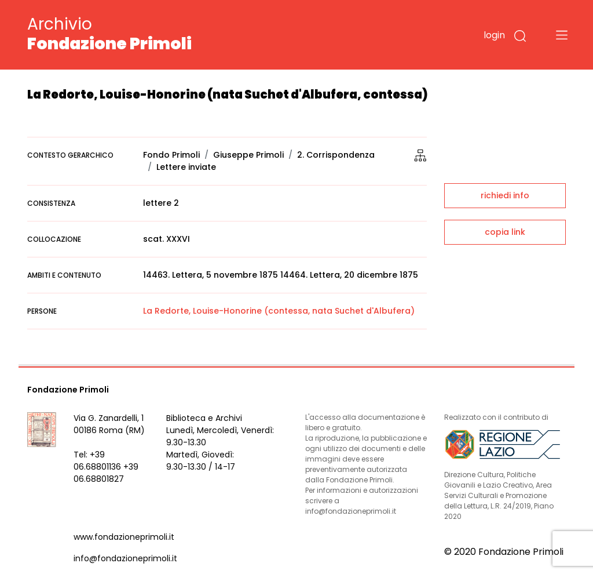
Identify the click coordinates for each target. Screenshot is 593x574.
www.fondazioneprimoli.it (124, 537)
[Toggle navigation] (561, 34)
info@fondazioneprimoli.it (125, 558)
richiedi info (505, 195)
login (494, 35)
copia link (505, 232)
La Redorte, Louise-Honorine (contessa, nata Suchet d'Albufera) (279, 311)
